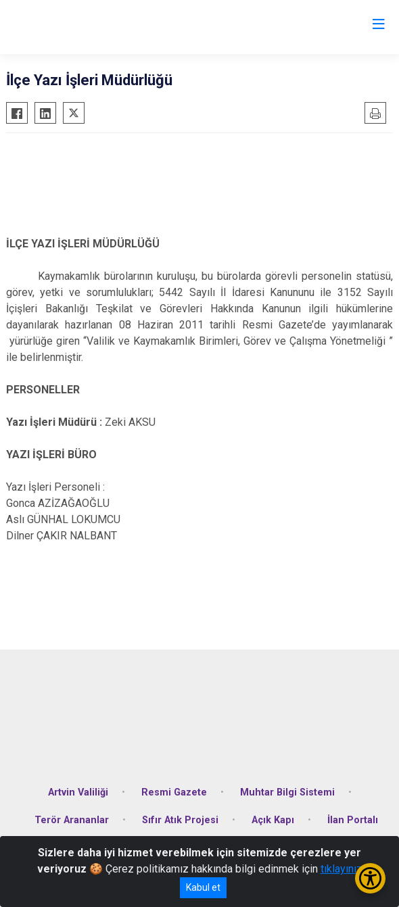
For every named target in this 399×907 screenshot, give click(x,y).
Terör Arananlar (71, 820)
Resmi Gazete (174, 792)
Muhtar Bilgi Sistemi (287, 792)
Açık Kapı (273, 820)
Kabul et (203, 887)
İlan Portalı (352, 820)
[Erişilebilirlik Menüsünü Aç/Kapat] (370, 878)
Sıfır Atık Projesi (180, 820)
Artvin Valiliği (78, 792)
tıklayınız (341, 868)
